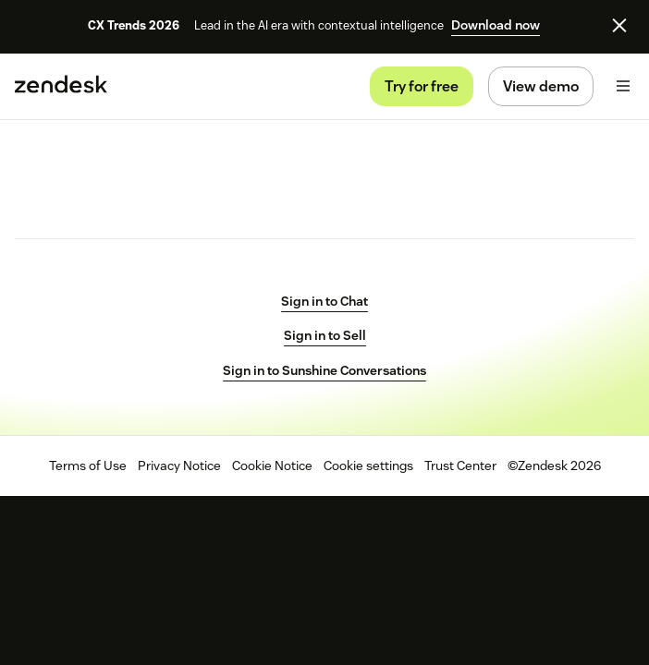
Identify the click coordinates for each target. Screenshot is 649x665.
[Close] (619, 25)
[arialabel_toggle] (623, 86)
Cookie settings (368, 465)
